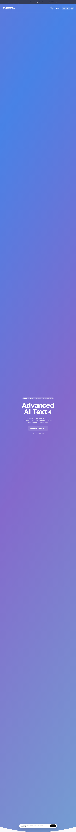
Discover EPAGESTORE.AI (38, 433)
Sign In (57, 8)
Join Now (65, 8)
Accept (53, 825)
